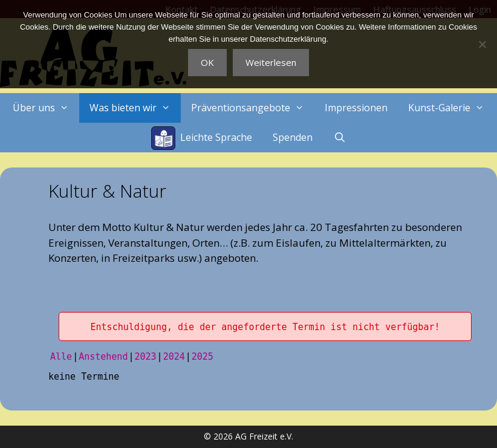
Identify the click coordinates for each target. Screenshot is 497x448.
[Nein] (482, 44)
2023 (145, 356)
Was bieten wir (135, 108)
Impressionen (356, 107)
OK (207, 62)
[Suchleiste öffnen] (339, 137)
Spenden (293, 137)
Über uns (46, 108)
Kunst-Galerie (451, 108)
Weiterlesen (270, 62)
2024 (174, 356)
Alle (61, 356)
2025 (202, 356)
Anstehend (103, 356)
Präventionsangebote (252, 108)
